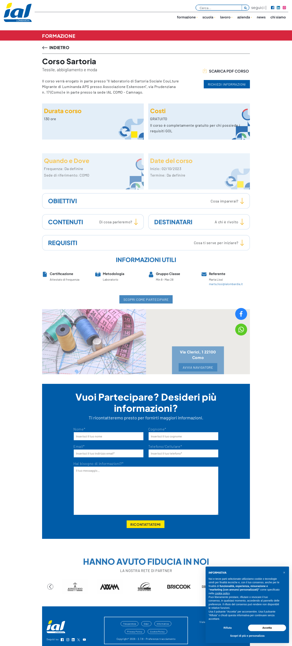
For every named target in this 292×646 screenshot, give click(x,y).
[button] (284, 572)
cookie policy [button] (222, 593)
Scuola (207, 17)
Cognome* (157, 429)
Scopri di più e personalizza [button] (247, 635)
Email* (79, 446)
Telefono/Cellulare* (165, 446)
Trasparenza (129, 623)
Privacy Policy (134, 631)
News (261, 17)
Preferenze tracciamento (160, 638)
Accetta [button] (267, 627)
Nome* (79, 429)
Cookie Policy (157, 631)
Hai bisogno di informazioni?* (98, 463)
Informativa (163, 623)
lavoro (225, 17)
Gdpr (146, 623)
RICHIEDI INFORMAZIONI (227, 84)
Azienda (243, 17)
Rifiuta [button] (227, 627)
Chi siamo (278, 17)
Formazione (186, 17)
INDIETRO (55, 47)
